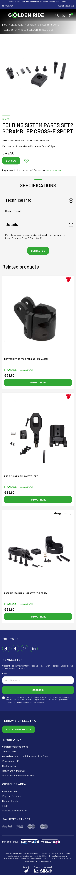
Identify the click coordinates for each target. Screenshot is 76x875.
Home (4, 25)
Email (4, 673)
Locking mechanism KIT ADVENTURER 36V (25, 593)
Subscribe (38, 689)
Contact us (38, 250)
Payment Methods (11, 796)
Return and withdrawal (13, 770)
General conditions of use (15, 746)
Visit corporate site (18, 729)
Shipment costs (10, 800)
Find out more (38, 382)
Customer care (65, 6)
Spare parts (17, 25)
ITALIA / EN (8, 6)
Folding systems (48, 25)
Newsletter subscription (14, 810)
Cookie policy (9, 765)
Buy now (11, 160)
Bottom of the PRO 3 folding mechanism (26, 359)
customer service (53, 170)
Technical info (18, 200)
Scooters (32, 25)
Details (11, 224)
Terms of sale (9, 751)
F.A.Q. (5, 805)
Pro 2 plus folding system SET (21, 476)
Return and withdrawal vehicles (18, 775)
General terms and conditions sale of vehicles (25, 756)
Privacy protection (11, 761)
